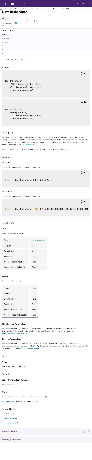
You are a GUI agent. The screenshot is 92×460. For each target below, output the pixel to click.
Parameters (7, 46)
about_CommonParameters (29, 348)
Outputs (6, 53)
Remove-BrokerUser (12, 423)
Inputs (5, 50)
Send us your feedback (11, 440)
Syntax (6, 34)
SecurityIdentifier (38, 240)
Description (7, 38)
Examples (6, 42)
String (34, 288)
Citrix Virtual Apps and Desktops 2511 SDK (52, 9)
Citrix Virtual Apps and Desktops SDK (19, 9)
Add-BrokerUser (28, 145)
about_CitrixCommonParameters (14, 333)
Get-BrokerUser (11, 418)
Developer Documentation (21, 4)
